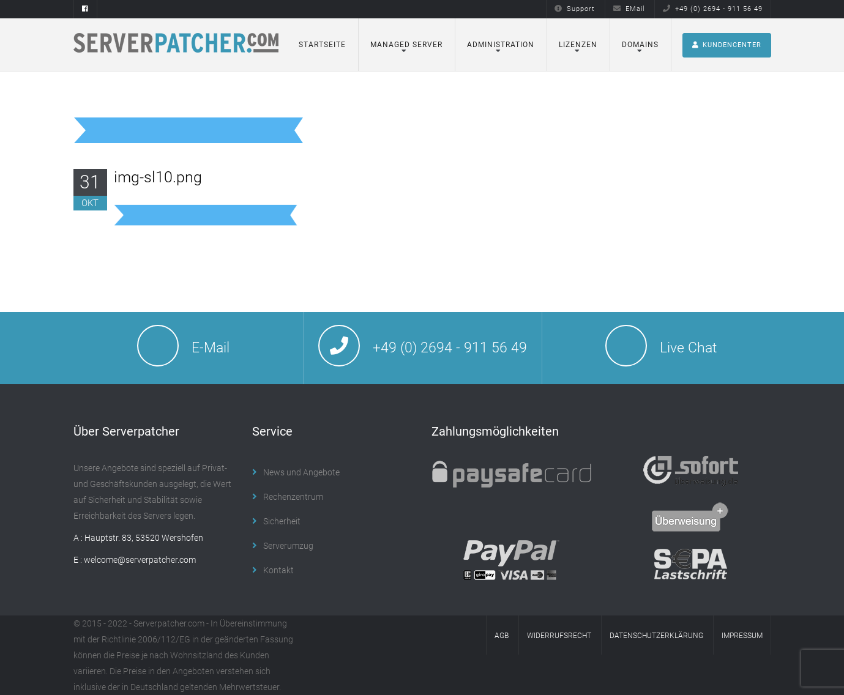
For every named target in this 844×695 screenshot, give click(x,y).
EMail (628, 9)
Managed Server (406, 44)
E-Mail (211, 348)
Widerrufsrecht (559, 635)
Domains (640, 44)
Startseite (322, 44)
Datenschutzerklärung (656, 635)
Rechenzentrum (293, 497)
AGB (502, 635)
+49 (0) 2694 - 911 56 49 (713, 9)
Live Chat (688, 348)
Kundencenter (726, 45)
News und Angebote (301, 472)
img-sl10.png (158, 177)
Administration (500, 44)
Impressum (742, 635)
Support (575, 9)
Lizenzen (578, 44)
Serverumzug (288, 546)
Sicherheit (282, 521)
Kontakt (278, 570)
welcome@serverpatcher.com (140, 560)
